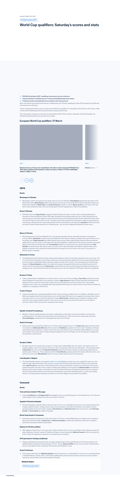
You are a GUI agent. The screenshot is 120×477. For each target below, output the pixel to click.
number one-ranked (55, 361)
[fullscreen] (31, 180)
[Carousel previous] (22, 180)
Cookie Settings (10, 475)
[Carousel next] (27, 180)
